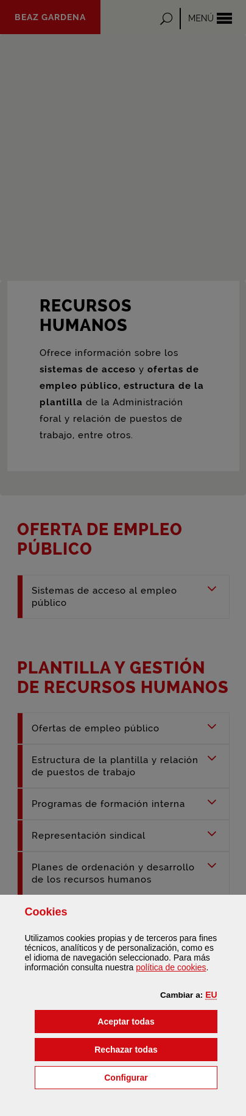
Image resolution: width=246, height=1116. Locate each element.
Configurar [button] (160, 1076)
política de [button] (171, 967)
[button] (211, 995)
